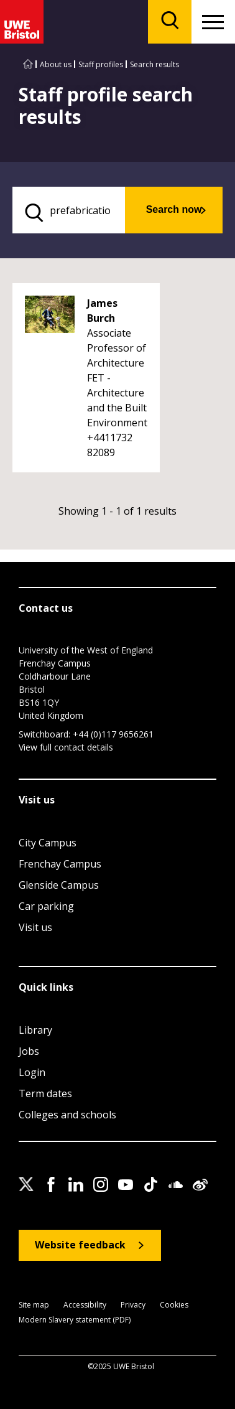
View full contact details (66, 747)
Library (35, 1030)
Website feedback (80, 1245)
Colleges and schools (67, 1114)
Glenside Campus (59, 885)
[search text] (68, 210)
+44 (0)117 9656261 (113, 734)
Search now (174, 209)
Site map (34, 1305)
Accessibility (84, 1305)
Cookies (174, 1305)
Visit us (35, 927)
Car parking (46, 906)
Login (32, 1072)
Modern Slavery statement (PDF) (75, 1320)
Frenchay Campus (60, 864)
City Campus (47, 843)
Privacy (133, 1305)
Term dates (45, 1093)
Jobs (29, 1051)
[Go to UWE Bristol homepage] (28, 64)
